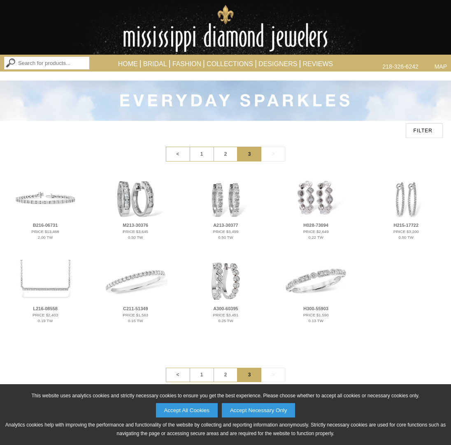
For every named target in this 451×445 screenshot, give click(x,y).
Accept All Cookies (186, 410)
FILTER (423, 131)
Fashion (186, 63)
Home (128, 63)
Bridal (155, 63)
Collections (230, 63)
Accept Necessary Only (258, 410)
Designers (277, 63)
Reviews (317, 63)
